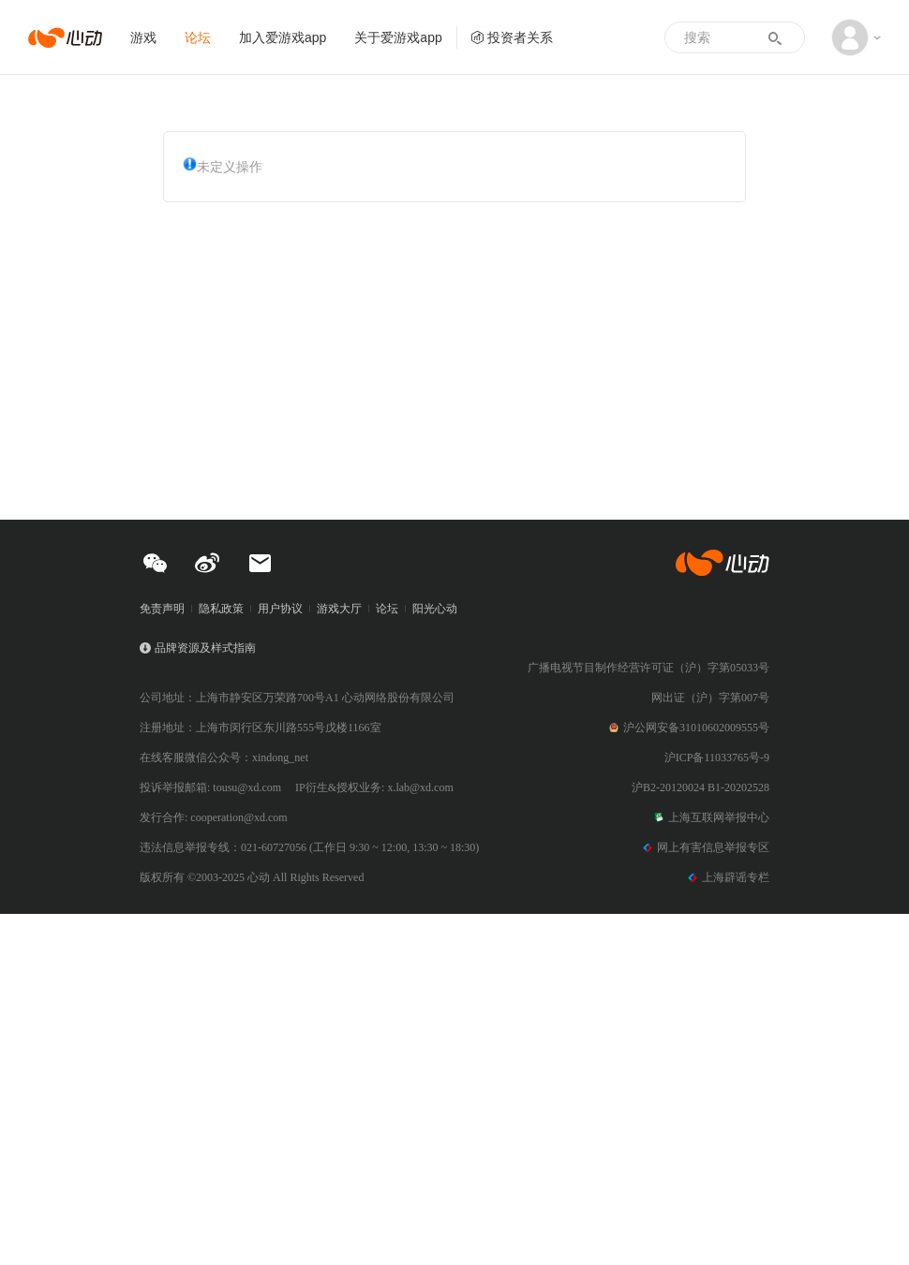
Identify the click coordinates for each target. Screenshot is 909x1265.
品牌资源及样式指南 (205, 648)
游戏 (143, 37)
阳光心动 (434, 608)
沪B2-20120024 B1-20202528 (700, 787)
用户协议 (280, 608)
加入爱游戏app (282, 37)
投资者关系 (511, 37)
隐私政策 (221, 608)
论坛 (198, 37)
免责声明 (162, 608)
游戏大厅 (339, 608)
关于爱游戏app (397, 37)
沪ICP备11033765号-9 (716, 757)
